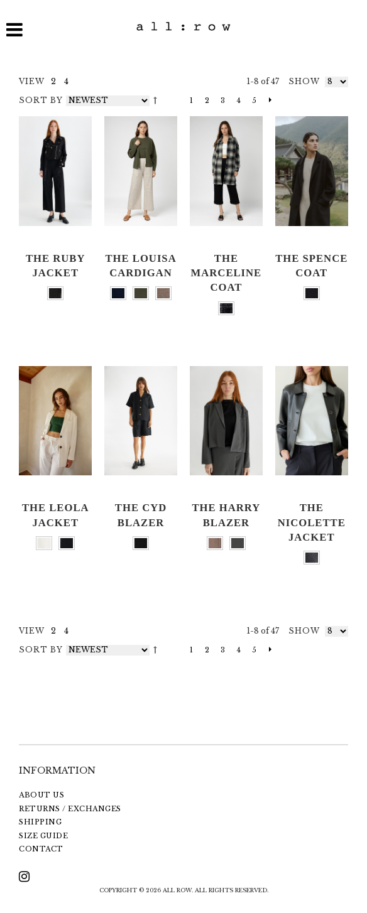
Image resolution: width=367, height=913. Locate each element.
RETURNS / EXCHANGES (70, 808)
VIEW (32, 81)
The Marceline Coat (226, 273)
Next (266, 100)
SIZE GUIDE (43, 835)
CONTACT (41, 849)
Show (304, 81)
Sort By (41, 100)
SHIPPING (40, 822)
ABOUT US (41, 795)
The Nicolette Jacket (312, 522)
